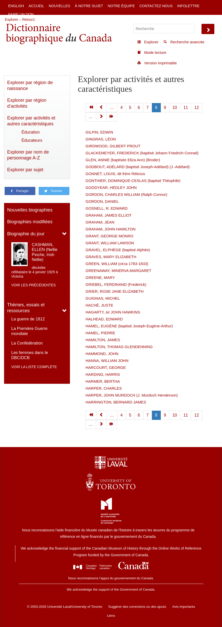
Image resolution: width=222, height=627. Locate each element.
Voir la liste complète (34, 367)
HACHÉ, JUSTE (99, 305)
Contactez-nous (156, 6)
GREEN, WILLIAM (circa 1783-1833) (117, 263)
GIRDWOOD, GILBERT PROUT (113, 146)
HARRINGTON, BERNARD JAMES (116, 402)
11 (185, 107)
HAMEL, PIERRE (100, 333)
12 (196, 107)
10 (174, 107)
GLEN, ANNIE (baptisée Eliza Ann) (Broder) (123, 160)
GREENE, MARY (100, 277)
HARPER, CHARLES (104, 388)
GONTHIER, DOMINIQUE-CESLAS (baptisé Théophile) (133, 180)
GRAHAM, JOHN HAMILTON (110, 229)
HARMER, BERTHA (103, 381)
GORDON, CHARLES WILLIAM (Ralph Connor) (126, 194)
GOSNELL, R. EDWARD (107, 208)
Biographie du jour (26, 233)
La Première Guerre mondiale (29, 331)
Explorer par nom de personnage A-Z (28, 154)
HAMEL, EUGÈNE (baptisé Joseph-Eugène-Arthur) (129, 326)
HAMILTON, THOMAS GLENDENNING (119, 347)
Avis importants (183, 607)
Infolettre (188, 6)
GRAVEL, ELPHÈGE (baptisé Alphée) (118, 250)
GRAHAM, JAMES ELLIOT (109, 215)
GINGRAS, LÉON (101, 139)
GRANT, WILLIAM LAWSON (110, 243)
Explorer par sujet (25, 169)
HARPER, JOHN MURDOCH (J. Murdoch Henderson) (132, 395)
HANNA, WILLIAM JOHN (107, 360)
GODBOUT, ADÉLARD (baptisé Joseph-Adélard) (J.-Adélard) (138, 167)
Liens (111, 616)
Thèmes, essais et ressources (26, 307)
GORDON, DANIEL (102, 201)
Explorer (11, 19)
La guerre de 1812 (28, 319)
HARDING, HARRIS (103, 374)
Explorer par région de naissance (30, 85)
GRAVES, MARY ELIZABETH (111, 257)
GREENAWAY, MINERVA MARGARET (118, 270)
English (16, 6)
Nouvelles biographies (29, 210)
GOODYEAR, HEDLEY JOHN (111, 187)
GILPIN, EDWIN (99, 132)
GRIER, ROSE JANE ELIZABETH (115, 291)
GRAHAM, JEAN (100, 222)
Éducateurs (32, 140)
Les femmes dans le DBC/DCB (29, 355)
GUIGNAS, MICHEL (103, 298)
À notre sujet (89, 6)
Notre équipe (121, 6)
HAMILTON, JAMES (103, 340)
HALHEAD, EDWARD (104, 319)
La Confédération (27, 343)
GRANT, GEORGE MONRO (109, 236)
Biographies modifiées (29, 221)
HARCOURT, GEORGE (106, 367)
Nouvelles (59, 6)
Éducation (31, 132)
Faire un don (21, 14)
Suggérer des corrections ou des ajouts (137, 607)
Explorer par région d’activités (26, 103)
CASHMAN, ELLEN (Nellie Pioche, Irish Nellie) (44, 252)
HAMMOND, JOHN (102, 353)
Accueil (36, 6)
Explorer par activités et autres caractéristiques (31, 120)
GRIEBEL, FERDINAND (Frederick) (116, 284)
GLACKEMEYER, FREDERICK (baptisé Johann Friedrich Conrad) (142, 153)
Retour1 (28, 19)
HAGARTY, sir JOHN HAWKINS (113, 312)
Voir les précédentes (33, 285)
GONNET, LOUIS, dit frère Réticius (115, 173)
